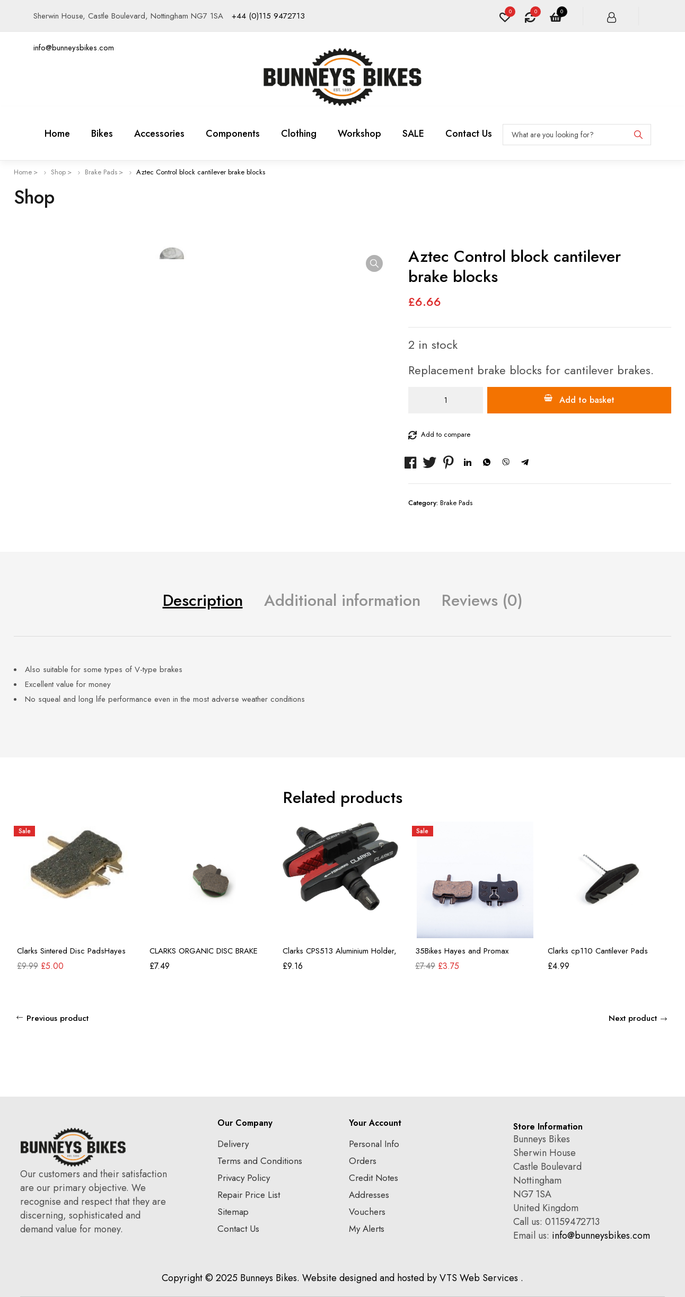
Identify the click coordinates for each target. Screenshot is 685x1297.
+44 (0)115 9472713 (268, 16)
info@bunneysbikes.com (73, 48)
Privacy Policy (243, 1177)
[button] (374, 263)
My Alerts (366, 1228)
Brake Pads (101, 172)
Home (23, 172)
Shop (58, 172)
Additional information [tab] (342, 600)
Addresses (369, 1194)
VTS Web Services (479, 1278)
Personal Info (374, 1143)
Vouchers (367, 1211)
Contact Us (238, 1228)
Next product (633, 1018)
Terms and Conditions (259, 1160)
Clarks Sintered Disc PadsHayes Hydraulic (71, 955)
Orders (362, 1160)
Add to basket (586, 400)
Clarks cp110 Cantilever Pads (598, 951)
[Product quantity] (445, 400)
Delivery (233, 1143)
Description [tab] (203, 600)
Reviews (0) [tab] (482, 600)
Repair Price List (248, 1194)
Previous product (58, 1018)
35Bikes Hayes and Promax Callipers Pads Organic (461, 955)
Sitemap (233, 1211)
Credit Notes (373, 1177)
